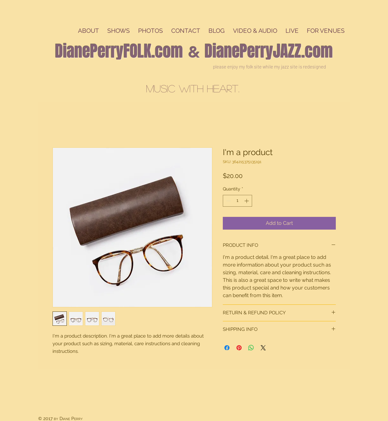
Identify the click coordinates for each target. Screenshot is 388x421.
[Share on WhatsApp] (251, 348)
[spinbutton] (237, 200)
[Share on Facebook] (227, 348)
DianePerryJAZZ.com (269, 51)
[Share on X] (263, 348)
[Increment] (247, 200)
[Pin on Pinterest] (239, 348)
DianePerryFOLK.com (119, 51)
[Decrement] (228, 200)
